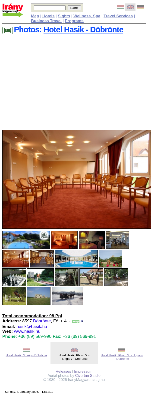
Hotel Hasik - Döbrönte (83, 29)
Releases (63, 371)
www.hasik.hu (27, 331)
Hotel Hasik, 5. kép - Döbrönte (26, 355)
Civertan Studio (88, 376)
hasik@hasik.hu (31, 326)
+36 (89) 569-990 (34, 336)
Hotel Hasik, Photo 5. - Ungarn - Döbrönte (122, 357)
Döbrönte (42, 320)
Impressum (83, 371)
